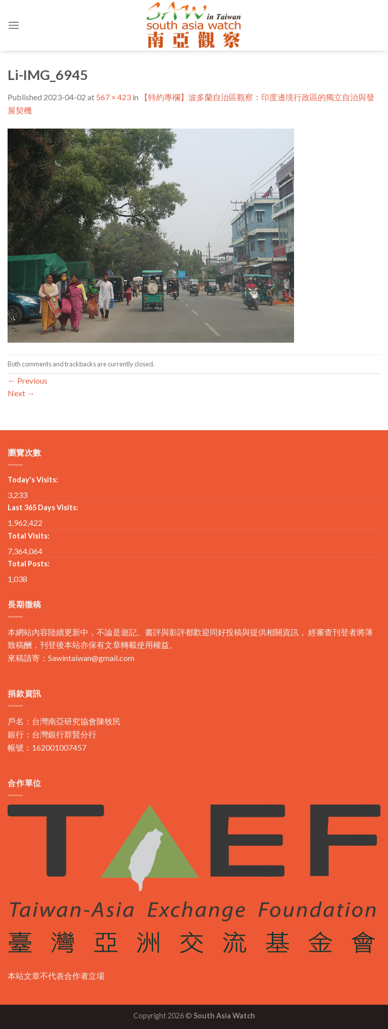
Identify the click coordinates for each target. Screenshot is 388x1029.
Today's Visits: (33, 479)
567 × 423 (113, 97)
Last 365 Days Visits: (43, 507)
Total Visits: (29, 535)
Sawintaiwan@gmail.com (91, 658)
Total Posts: (29, 563)
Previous (27, 380)
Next (21, 393)
